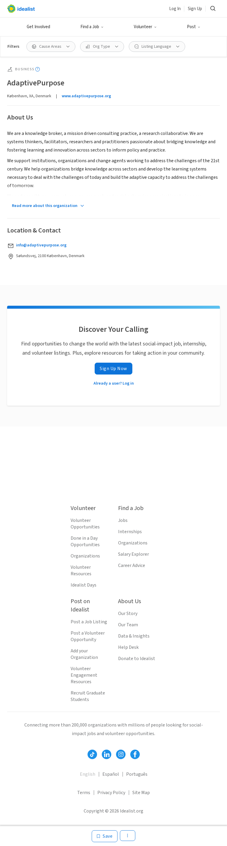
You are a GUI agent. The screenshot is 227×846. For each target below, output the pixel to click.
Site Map (141, 792)
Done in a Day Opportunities (85, 541)
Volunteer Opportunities (85, 523)
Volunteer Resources (81, 570)
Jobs (123, 520)
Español (110, 774)
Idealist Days (83, 585)
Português (136, 774)
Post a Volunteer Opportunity (88, 636)
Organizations (85, 556)
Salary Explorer (133, 554)
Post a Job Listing (89, 622)
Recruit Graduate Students (88, 696)
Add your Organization (84, 654)
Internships (130, 531)
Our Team (128, 625)
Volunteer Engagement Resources (84, 675)
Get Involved (38, 27)
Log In (175, 9)
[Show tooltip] (37, 69)
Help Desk (128, 647)
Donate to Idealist (136, 658)
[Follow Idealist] (92, 754)
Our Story (127, 613)
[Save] (105, 836)
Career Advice (131, 565)
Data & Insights (134, 636)
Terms (83, 792)
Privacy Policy (111, 792)
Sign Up (195, 9)
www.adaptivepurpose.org (86, 96)
